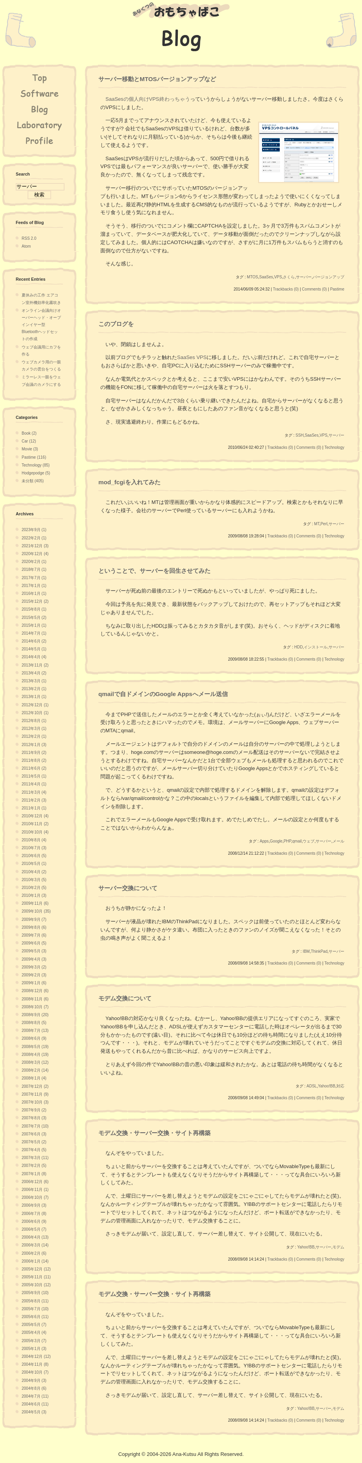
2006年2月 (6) (34, 1253)
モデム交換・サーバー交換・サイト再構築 (154, 1133)
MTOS (252, 277)
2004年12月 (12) (36, 1356)
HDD (298, 647)
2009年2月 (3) (34, 975)
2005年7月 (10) (35, 1309)
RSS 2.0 (29, 238)
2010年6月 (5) (34, 856)
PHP (287, 841)
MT (316, 524)
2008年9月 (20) (35, 1015)
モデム (338, 1247)
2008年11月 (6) (35, 999)
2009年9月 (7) (34, 919)
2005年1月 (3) (34, 1348)
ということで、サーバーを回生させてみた (154, 570)
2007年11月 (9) (35, 1094)
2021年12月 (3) (35, 546)
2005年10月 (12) (36, 1285)
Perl (323, 524)
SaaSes (266, 277)
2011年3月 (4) (34, 792)
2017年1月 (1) (34, 585)
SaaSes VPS (192, 357)
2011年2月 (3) (34, 800)
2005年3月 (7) (34, 1341)
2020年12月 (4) (35, 554)
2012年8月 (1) (34, 721)
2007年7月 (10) (35, 1126)
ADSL (312, 1086)
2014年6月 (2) (34, 641)
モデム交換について (124, 998)
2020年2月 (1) (34, 561)
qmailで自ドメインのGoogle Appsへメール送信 (163, 694)
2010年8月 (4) (34, 840)
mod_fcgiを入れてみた (129, 482)
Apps (264, 841)
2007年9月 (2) (34, 1110)
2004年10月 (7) (35, 1372)
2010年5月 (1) (34, 863)
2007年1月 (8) (34, 1174)
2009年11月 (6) (35, 903)
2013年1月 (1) (34, 696)
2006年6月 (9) (34, 1221)
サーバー (304, 277)
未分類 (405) (33, 481)
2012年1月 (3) (34, 745)
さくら (289, 277)
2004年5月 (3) (34, 1412)
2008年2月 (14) (35, 1070)
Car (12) (29, 441)
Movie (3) (30, 449)
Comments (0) (314, 289)
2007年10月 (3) (35, 1102)
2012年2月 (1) (34, 736)
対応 (340, 1086)
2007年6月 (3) (34, 1134)
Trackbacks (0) (286, 289)
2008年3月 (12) (35, 1062)
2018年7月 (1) (34, 569)
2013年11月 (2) (35, 665)
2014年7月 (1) (34, 633)
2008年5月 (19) (35, 1046)
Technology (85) (36, 465)
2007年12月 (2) (35, 1086)
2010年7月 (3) (34, 848)
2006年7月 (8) (34, 1213)
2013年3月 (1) (34, 681)
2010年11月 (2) (35, 824)
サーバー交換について (127, 888)
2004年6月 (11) (35, 1404)
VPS (278, 277)
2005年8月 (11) (35, 1301)
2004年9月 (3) (34, 1380)
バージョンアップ (328, 277)
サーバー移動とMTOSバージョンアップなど (157, 79)
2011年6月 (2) (34, 768)
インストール (315, 647)
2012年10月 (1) (35, 713)
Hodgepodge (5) (36, 473)
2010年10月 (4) (35, 832)
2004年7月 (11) (35, 1396)
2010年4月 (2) (34, 872)
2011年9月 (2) (34, 752)
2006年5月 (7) (34, 1229)
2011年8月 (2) (34, 760)
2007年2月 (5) (34, 1165)
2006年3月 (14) (35, 1245)
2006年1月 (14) (35, 1261)
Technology (334, 447)
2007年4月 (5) (34, 1150)
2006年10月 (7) (35, 1197)
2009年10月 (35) (36, 911)
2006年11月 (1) (35, 1189)
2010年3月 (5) (34, 880)
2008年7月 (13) (35, 1030)
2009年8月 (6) (34, 927)
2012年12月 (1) (35, 705)
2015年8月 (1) (34, 609)
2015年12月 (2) (35, 601)
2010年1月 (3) (34, 895)
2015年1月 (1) (34, 625)
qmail (297, 841)
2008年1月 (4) (34, 1078)
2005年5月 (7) (34, 1324)
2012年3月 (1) (34, 728)
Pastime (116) (34, 457)
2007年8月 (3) (34, 1118)
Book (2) (29, 433)
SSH (300, 435)
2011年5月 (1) (34, 776)
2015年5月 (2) (34, 617)
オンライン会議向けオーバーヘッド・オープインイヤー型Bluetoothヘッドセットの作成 (41, 324)
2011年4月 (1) (34, 784)
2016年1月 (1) (34, 593)
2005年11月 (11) (36, 1277)
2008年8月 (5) (34, 1022)
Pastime (337, 289)
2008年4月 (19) (35, 1054)
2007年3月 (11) (35, 1158)
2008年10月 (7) (35, 1007)
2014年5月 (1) (34, 649)
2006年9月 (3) (34, 1205)
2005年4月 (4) (34, 1332)
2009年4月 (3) (34, 959)
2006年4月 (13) (35, 1237)
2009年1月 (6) (34, 983)
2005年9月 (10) (35, 1293)
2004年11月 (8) (35, 1364)
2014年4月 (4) (34, 657)
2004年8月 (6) (34, 1388)
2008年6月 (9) (34, 1038)
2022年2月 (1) (34, 538)
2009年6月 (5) (34, 943)
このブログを (116, 323)
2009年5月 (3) (34, 951)
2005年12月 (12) (36, 1269)
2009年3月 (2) (34, 967)
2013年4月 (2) (34, 673)
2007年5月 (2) (34, 1142)
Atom (26, 246)
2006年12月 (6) (35, 1182)
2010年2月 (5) (34, 887)
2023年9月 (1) (34, 530)
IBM (306, 951)
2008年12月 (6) (35, 991)
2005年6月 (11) (35, 1317)
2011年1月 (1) (34, 808)
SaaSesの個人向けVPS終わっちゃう (147, 99)
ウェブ (308, 841)
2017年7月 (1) (34, 578)
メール (338, 841)
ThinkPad (319, 951)
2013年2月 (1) (34, 689)
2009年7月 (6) (34, 935)
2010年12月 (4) (35, 816)
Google (276, 841)
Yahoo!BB (326, 1086)
